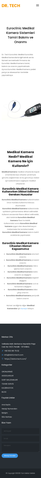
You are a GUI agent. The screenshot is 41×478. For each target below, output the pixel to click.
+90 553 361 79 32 (10, 351)
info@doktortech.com (12, 355)
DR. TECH (11, 6)
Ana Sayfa (6, 404)
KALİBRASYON (7, 388)
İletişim (5, 413)
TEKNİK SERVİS (8, 384)
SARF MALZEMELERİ (10, 380)
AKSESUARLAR (7, 375)
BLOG (4, 392)
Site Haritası (7, 417)
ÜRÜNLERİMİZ (7, 371)
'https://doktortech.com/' (14, 359)
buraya (24, 309)
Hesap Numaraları (9, 408)
